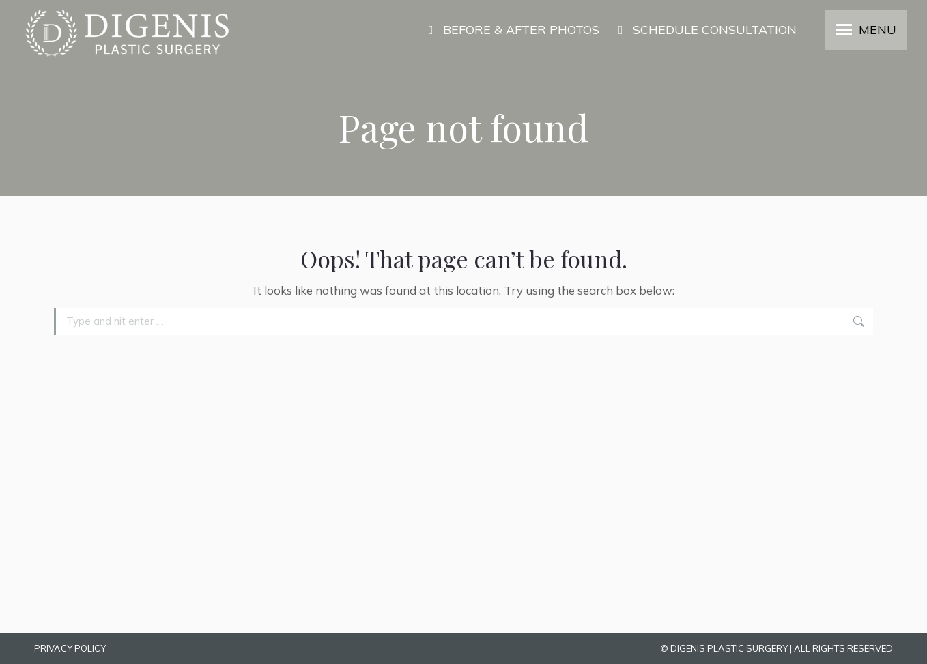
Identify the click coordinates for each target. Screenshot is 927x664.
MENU (877, 30)
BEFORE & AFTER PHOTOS (511, 30)
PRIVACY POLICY (70, 648)
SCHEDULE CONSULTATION (705, 30)
